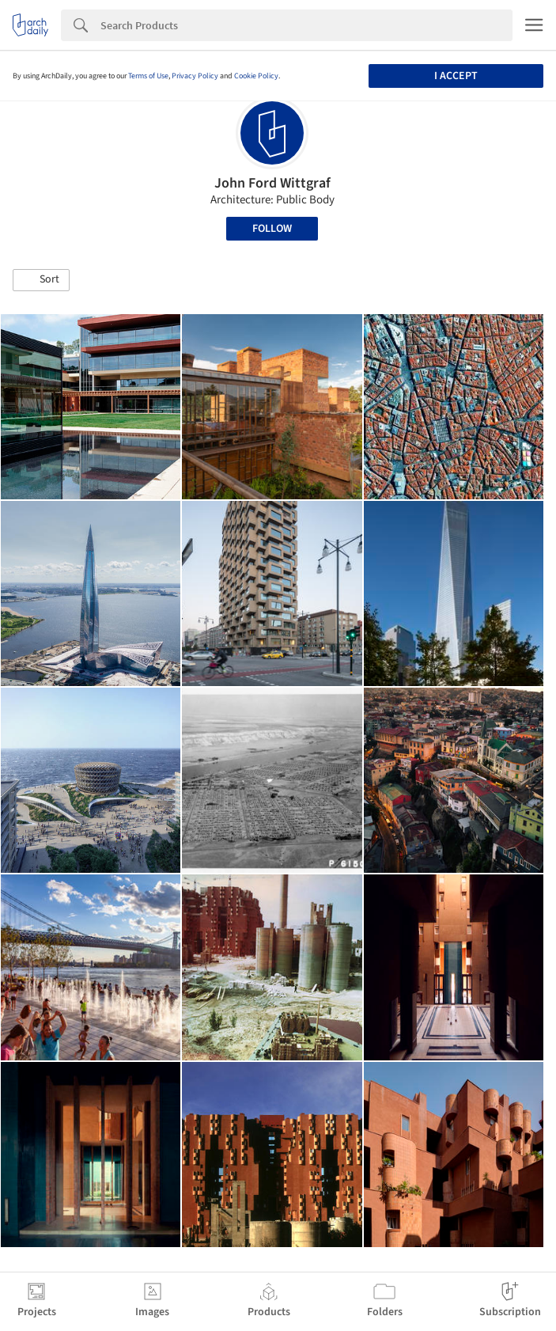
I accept (456, 76)
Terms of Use (148, 76)
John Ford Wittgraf (272, 183)
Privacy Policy (195, 76)
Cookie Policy (256, 76)
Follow (272, 229)
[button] (41, 280)
